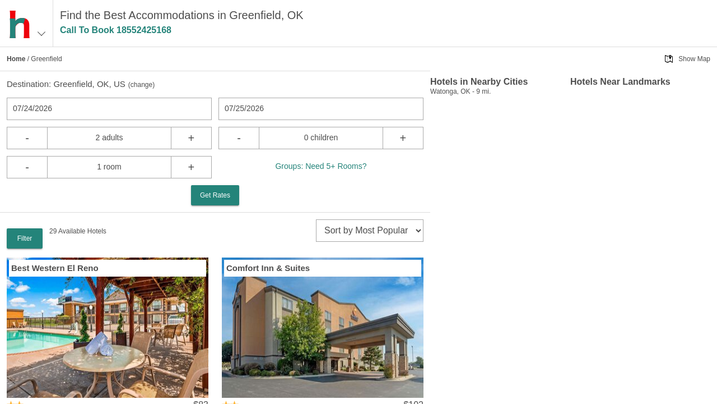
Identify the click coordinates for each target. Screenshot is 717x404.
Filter (24, 238)
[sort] (369, 230)
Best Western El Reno (55, 268)
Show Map (694, 59)
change (141, 85)
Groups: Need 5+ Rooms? (320, 166)
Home (16, 59)
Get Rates (215, 195)
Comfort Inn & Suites (268, 268)
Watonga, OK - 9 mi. (460, 91)
